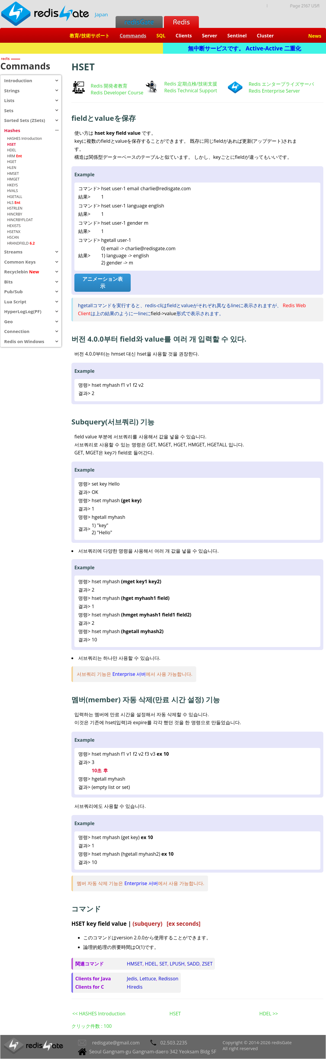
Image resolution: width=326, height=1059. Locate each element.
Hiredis (135, 987)
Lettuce (148, 978)
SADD (193, 963)
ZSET (207, 963)
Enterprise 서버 (129, 674)
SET (163, 963)
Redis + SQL (81, 48)
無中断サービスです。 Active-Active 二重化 (244, 48)
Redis (181, 22)
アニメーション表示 (102, 282)
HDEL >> (268, 1013)
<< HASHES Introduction (98, 1013)
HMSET (135, 963)
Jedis (132, 978)
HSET (175, 1013)
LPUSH (177, 963)
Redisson (168, 978)
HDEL (151, 963)
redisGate (139, 22)
